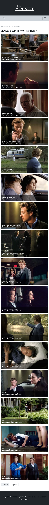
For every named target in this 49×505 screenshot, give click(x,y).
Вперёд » (14, 485)
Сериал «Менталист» (11, 497)
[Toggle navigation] (45, 18)
